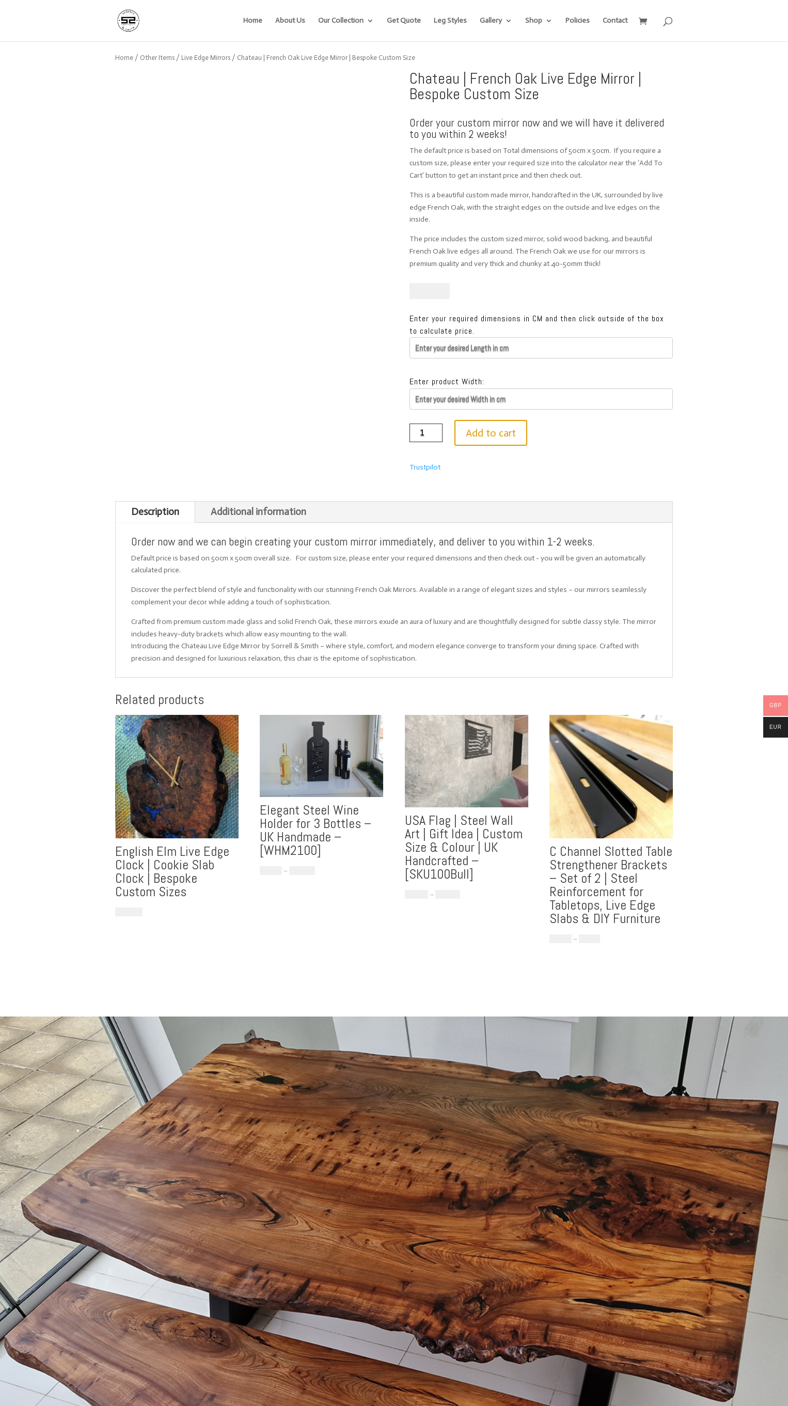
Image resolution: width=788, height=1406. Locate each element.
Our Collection (341, 21)
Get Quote (404, 21)
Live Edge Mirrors (205, 57)
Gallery (491, 21)
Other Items (157, 57)
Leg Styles (450, 21)
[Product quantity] (426, 433)
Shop (533, 21)
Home (252, 21)
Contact (615, 21)
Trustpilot (424, 467)
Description (155, 512)
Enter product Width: (446, 381)
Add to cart (491, 433)
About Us (290, 21)
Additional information (258, 512)
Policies (577, 21)
